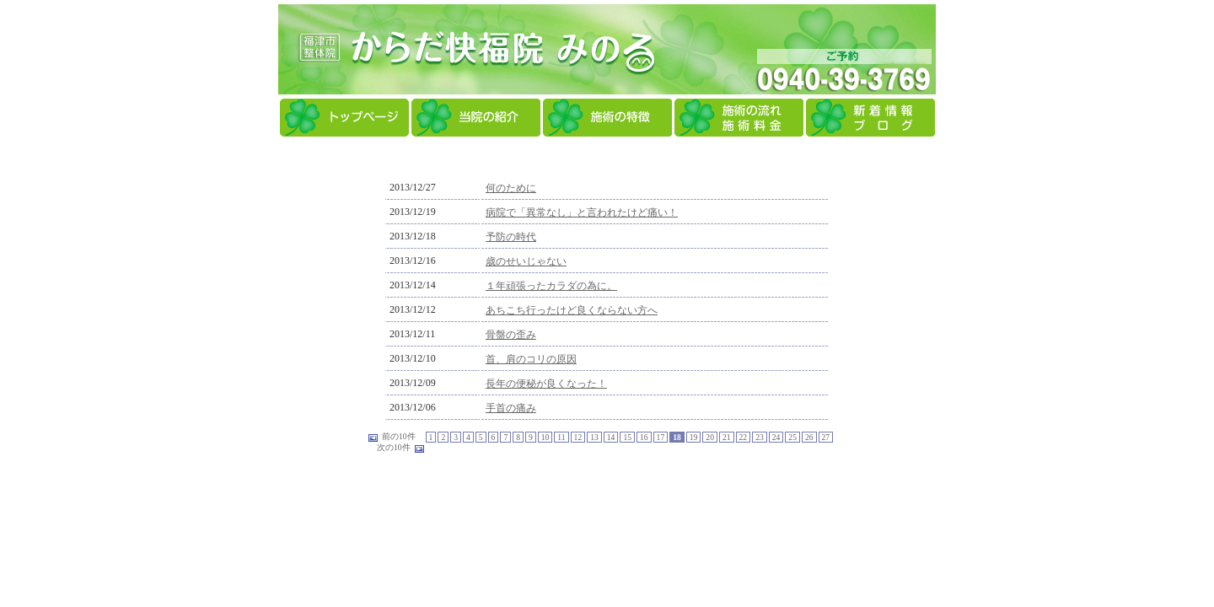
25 (792, 437)
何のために (511, 188)
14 (611, 437)
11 (561, 437)
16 (644, 437)
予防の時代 (511, 237)
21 (726, 437)
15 (627, 437)
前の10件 (399, 436)
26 (809, 437)
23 (759, 437)
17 (661, 437)
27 (826, 437)
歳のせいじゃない (526, 261)
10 (545, 437)
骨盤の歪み (511, 335)
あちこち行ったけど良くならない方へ (572, 310)
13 (594, 437)
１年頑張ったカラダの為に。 (551, 286)
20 (710, 437)
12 (578, 437)
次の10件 (394, 447)
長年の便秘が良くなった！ (546, 383)
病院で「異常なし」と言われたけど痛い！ (582, 212)
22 (743, 437)
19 (694, 437)
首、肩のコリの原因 (531, 359)
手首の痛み (511, 408)
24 (776, 437)
